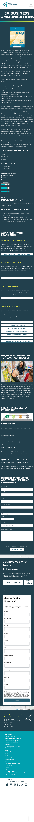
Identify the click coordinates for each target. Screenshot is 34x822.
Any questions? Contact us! (10, 590)
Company (7, 670)
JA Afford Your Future (9, 166)
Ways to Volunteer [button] (10, 736)
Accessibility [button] (27, 779)
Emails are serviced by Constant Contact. (20, 696)
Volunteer (17, 582)
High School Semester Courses (17, 334)
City (2, 511)
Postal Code (7, 662)
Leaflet (17, 709)
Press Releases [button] (9, 759)
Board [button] (7, 755)
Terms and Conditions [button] (9, 779)
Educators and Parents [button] (13, 738)
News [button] (6, 761)
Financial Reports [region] (10, 748)
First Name (4, 486)
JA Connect (6, 168)
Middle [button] (7, 767)
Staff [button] (6, 754)
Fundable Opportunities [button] (12, 746)
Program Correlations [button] (11, 742)
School (3, 522)
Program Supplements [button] (12, 740)
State (2, 516)
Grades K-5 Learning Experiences (17, 328)
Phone (6, 633)
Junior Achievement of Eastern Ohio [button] (16, 773)
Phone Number (6, 504)
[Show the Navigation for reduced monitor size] (31, 4)
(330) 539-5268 (8, 726)
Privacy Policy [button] (19, 779)
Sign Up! (17, 700)
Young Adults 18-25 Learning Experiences (17, 341)
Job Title (6, 677)
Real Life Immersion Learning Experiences (17, 338)
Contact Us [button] (8, 724)
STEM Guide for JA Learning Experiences (14, 221)
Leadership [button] (8, 752)
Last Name (4, 492)
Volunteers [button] (8, 734)
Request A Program (29, 582)
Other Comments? (6, 529)
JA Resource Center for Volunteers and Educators (17, 219)
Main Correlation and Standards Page (17, 254)
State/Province (8, 655)
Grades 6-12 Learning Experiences (17, 331)
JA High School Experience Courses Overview (16, 217)
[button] (7, 784)
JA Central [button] (21, 781)
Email (3, 498)
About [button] (7, 750)
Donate (7, 582)
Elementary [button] (8, 765)
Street (6, 640)
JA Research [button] (8, 757)
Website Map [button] (13, 781)
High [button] (6, 769)
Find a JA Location (10, 774)
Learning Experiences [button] (12, 763)
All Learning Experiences (17, 325)
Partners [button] (8, 744)
